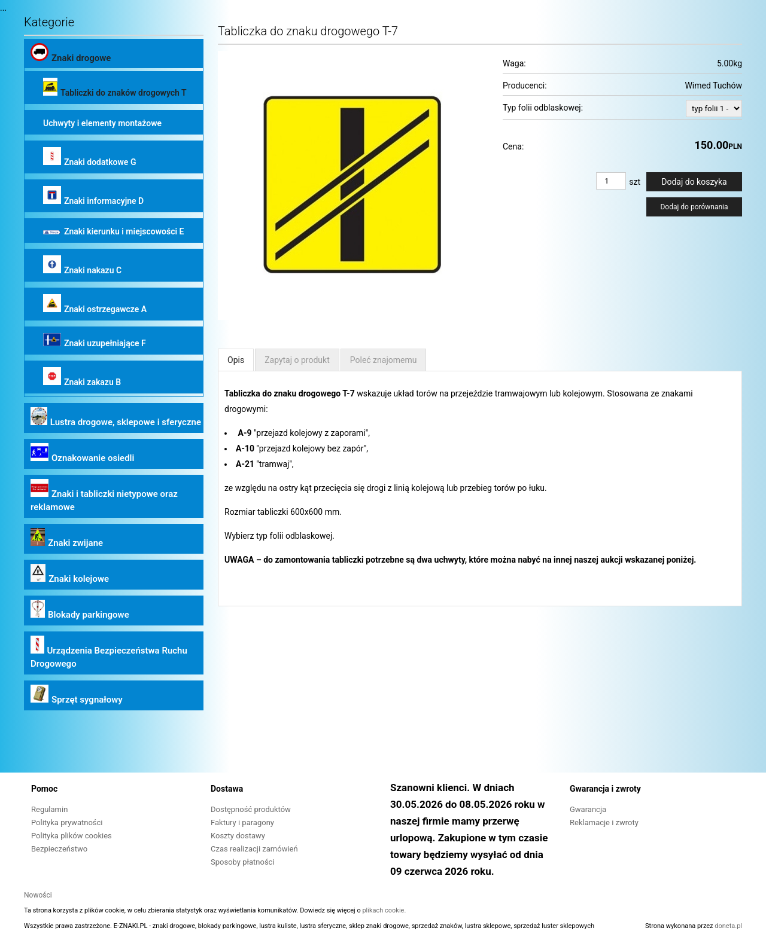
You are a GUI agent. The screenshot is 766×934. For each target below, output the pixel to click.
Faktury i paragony (242, 822)
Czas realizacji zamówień (254, 848)
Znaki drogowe (71, 53)
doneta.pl (728, 926)
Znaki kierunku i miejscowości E (113, 231)
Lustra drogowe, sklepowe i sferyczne (116, 417)
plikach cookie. (384, 910)
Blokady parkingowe (80, 610)
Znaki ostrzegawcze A (95, 304)
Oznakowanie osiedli (82, 453)
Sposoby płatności (243, 861)
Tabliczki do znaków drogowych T (115, 87)
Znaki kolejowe (70, 574)
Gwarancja (588, 809)
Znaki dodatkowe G (89, 157)
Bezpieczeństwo (59, 848)
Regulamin (49, 809)
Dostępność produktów (251, 809)
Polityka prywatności (66, 822)
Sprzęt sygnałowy (77, 695)
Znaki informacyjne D (93, 196)
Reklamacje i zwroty (604, 822)
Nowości (38, 895)
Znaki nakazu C (82, 265)
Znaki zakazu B (82, 377)
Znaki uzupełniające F (94, 340)
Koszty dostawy (238, 835)
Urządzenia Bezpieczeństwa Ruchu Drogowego (109, 652)
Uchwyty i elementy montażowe (102, 123)
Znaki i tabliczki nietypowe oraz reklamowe (104, 495)
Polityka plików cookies (71, 835)
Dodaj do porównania (694, 207)
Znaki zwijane (67, 538)
